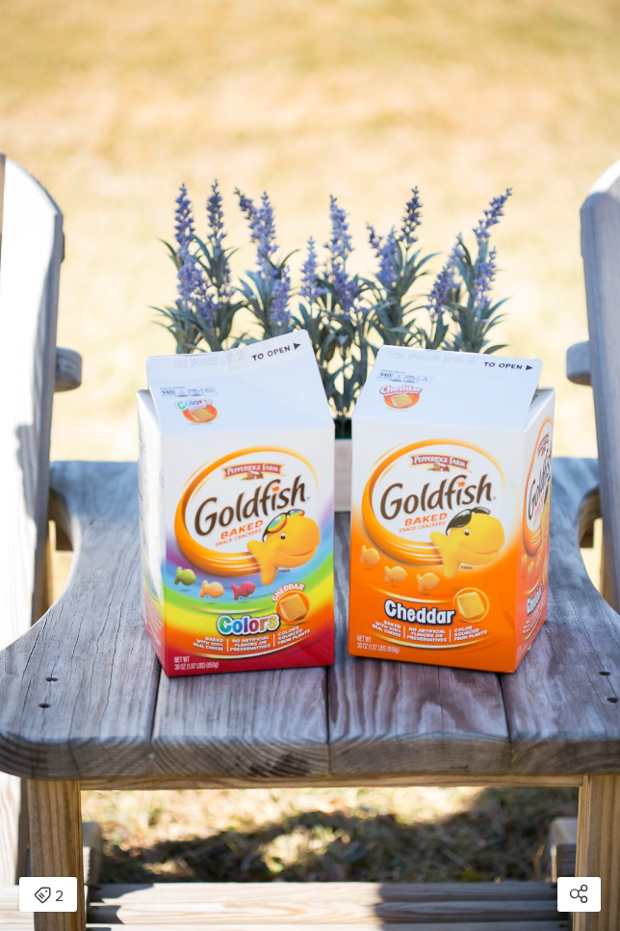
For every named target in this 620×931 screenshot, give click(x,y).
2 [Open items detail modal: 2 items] (49, 896)
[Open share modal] (579, 894)
